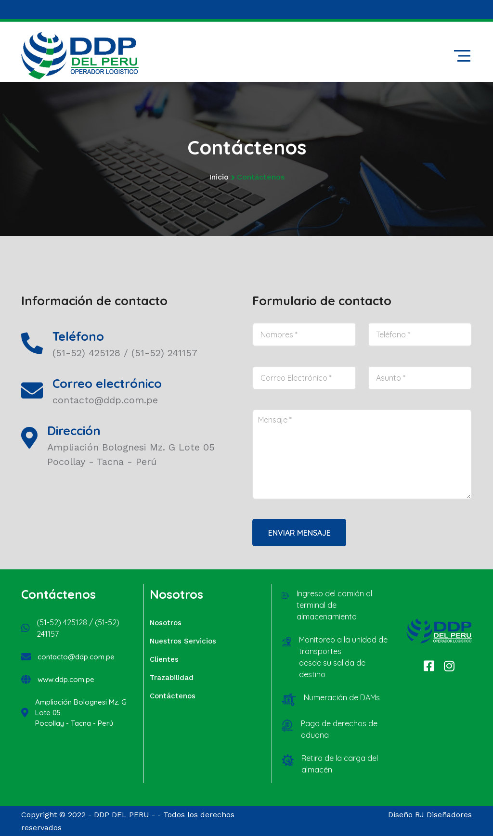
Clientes (164, 659)
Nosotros (166, 622)
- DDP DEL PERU (118, 814)
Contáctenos (172, 696)
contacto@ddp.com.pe (76, 656)
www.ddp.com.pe (66, 679)
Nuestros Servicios (183, 641)
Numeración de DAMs (342, 697)
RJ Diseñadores (443, 814)
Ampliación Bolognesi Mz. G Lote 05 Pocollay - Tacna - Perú (81, 712)
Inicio (219, 176)
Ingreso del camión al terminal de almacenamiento (334, 605)
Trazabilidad (172, 677)
